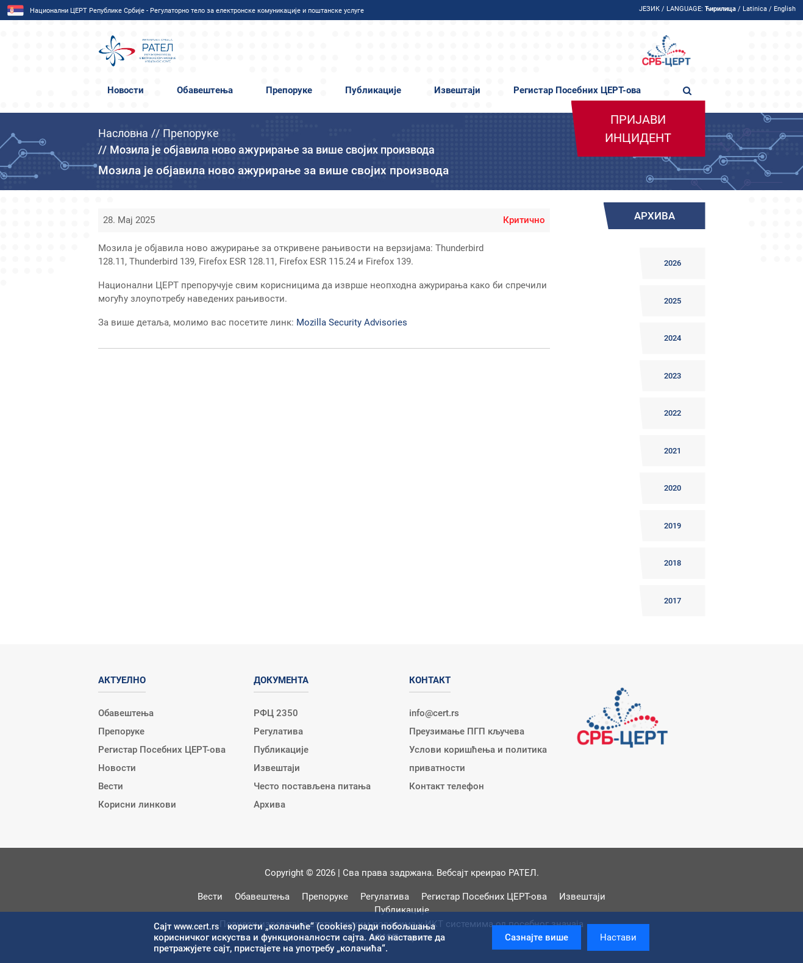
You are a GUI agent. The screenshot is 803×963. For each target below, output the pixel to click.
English (785, 9)
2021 (672, 450)
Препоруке (289, 90)
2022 (672, 413)
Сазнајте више (536, 937)
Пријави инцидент (638, 128)
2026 (672, 263)
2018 (672, 562)
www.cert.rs (196, 926)
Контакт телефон (446, 786)
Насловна (123, 133)
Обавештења (205, 90)
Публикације (373, 90)
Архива (269, 804)
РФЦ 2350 (276, 713)
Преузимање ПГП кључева (466, 731)
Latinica (755, 9)
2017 (672, 600)
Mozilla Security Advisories (351, 322)
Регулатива (278, 731)
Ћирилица (720, 9)
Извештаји (457, 90)
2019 (672, 525)
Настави (618, 937)
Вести (110, 786)
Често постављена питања (312, 786)
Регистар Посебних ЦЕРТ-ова (577, 90)
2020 (672, 487)
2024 (672, 338)
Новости (125, 90)
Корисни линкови (137, 804)
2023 (672, 375)
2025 (672, 300)
